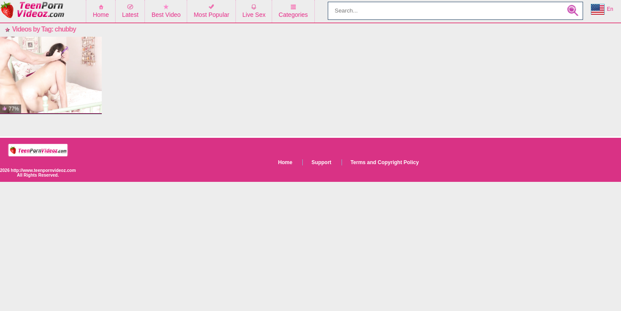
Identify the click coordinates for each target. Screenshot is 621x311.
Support (321, 162)
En (602, 9)
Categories (293, 14)
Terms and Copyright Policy (385, 162)
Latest (130, 14)
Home (101, 14)
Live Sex (254, 14)
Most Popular (211, 14)
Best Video (165, 14)
